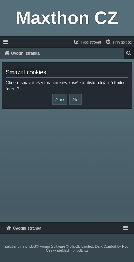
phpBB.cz (80, 250)
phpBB (30, 246)
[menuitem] (118, 42)
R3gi (125, 246)
